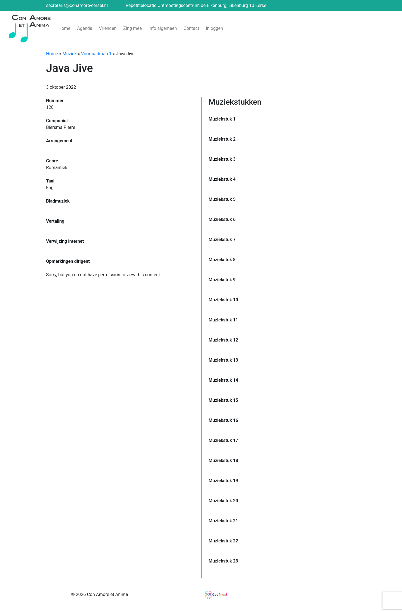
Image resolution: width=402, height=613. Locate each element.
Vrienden (108, 28)
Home (64, 28)
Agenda (84, 28)
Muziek (70, 53)
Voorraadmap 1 (96, 53)
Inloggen (214, 28)
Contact (191, 28)
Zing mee (132, 28)
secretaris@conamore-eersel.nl (77, 5)
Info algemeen (163, 28)
